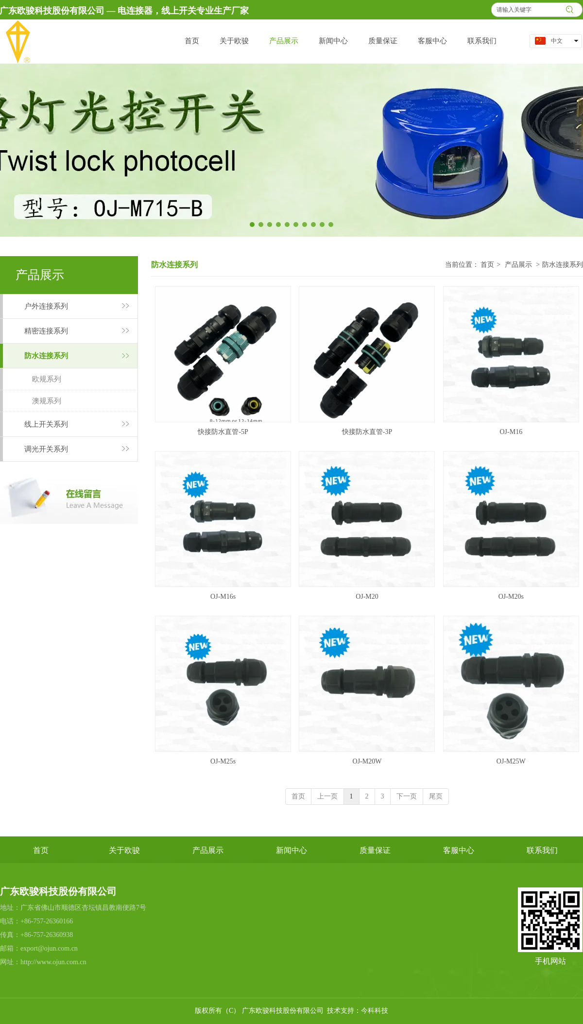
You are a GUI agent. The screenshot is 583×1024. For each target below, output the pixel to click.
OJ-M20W (367, 761)
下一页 (406, 796)
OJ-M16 (510, 431)
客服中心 (458, 850)
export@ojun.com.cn (49, 948)
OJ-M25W (511, 761)
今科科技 (374, 1010)
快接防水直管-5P (223, 431)
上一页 (327, 796)
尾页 (436, 796)
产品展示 (518, 264)
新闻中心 (291, 850)
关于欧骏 (124, 850)
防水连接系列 (562, 264)
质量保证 (375, 850)
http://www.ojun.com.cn (53, 962)
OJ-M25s (223, 761)
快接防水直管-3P (367, 431)
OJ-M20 (367, 596)
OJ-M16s (223, 596)
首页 (487, 264)
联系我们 (542, 850)
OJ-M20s (511, 596)
